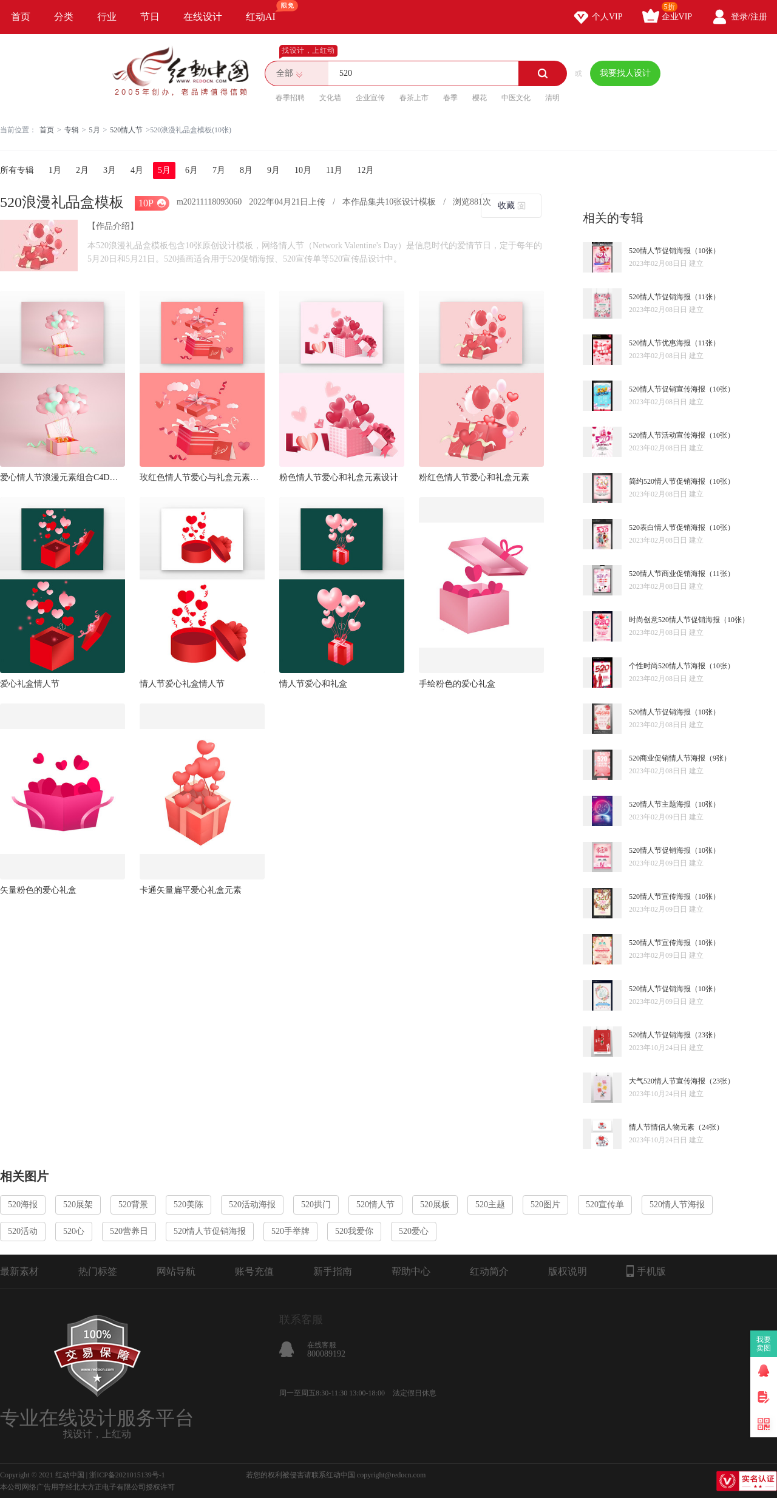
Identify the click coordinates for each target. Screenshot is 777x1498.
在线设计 (202, 17)
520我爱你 (354, 1231)
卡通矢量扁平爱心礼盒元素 (191, 890)
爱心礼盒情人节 (29, 683)
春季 (450, 97)
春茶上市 (414, 97)
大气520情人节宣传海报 (667, 1081)
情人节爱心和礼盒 (313, 683)
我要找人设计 (625, 73)
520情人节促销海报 (660, 250)
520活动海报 (252, 1204)
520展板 (435, 1204)
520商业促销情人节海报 (667, 758)
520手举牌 (290, 1231)
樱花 (479, 97)
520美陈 (188, 1204)
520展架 (78, 1204)
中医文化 (516, 97)
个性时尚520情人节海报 (667, 666)
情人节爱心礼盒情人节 (182, 683)
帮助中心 (411, 1271)
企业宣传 (370, 97)
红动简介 (489, 1271)
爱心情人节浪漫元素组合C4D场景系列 (62, 477)
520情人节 (126, 130)
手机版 (646, 1271)
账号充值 (254, 1271)
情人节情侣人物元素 (661, 1127)
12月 (365, 170)
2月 (82, 170)
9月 (273, 170)
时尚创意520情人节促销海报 (674, 619)
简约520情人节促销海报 (667, 481)
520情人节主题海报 (660, 804)
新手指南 (332, 1271)
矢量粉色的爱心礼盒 (38, 890)
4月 (137, 170)
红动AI (266, 11)
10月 (302, 170)
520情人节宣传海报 (660, 896)
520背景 (133, 1204)
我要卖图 (764, 1343)
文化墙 (330, 97)
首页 (20, 17)
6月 (191, 170)
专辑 (71, 130)
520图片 (545, 1204)
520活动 (23, 1231)
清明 (552, 97)
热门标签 (97, 1271)
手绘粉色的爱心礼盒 (457, 683)
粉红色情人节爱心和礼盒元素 (474, 477)
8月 (246, 170)
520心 (73, 1231)
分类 (63, 17)
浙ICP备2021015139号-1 (127, 1475)
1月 (55, 170)
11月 (334, 170)
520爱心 (414, 1231)
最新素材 (19, 1271)
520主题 (490, 1204)
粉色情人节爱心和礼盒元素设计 (338, 477)
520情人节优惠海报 (660, 343)
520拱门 (316, 1204)
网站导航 (176, 1271)
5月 (94, 130)
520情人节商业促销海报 (667, 573)
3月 (109, 170)
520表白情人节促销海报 (667, 527)
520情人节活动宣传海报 (667, 435)
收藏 (506, 205)
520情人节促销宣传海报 (667, 389)
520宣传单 (605, 1204)
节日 (150, 17)
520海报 (23, 1204)
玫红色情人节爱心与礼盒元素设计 (202, 477)
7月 (218, 170)
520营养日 (129, 1231)
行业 (107, 17)
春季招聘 (290, 97)
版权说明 (567, 1271)
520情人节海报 (677, 1204)
